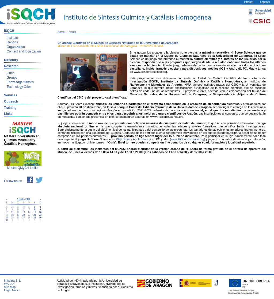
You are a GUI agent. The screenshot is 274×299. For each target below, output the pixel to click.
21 (29, 215)
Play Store (123, 139)
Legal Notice (12, 290)
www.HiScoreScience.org (187, 139)
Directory (11, 60)
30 (40, 217)
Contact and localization (24, 51)
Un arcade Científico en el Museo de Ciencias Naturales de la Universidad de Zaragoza (118, 42)
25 (12, 217)
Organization (16, 47)
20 (23, 215)
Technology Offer (19, 87)
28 (29, 217)
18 (12, 215)
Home (61, 32)
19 (18, 215)
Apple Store (141, 139)
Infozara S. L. (12, 280)
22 (34, 215)
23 (40, 215)
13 (23, 212)
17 (7, 215)
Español (265, 2)
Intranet (248, 2)
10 (7, 212)
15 (34, 212)
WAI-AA (9, 283)
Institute (12, 38)
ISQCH (9, 31)
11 (12, 212)
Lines (10, 73)
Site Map (10, 287)
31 (7, 220)
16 (40, 212)
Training (10, 107)
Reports (12, 42)
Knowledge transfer (20, 82)
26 (18, 217)
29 (34, 217)
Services (10, 95)
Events (72, 32)
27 (23, 217)
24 (7, 217)
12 (18, 212)
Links (8, 114)
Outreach (11, 101)
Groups (12, 78)
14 (29, 212)
